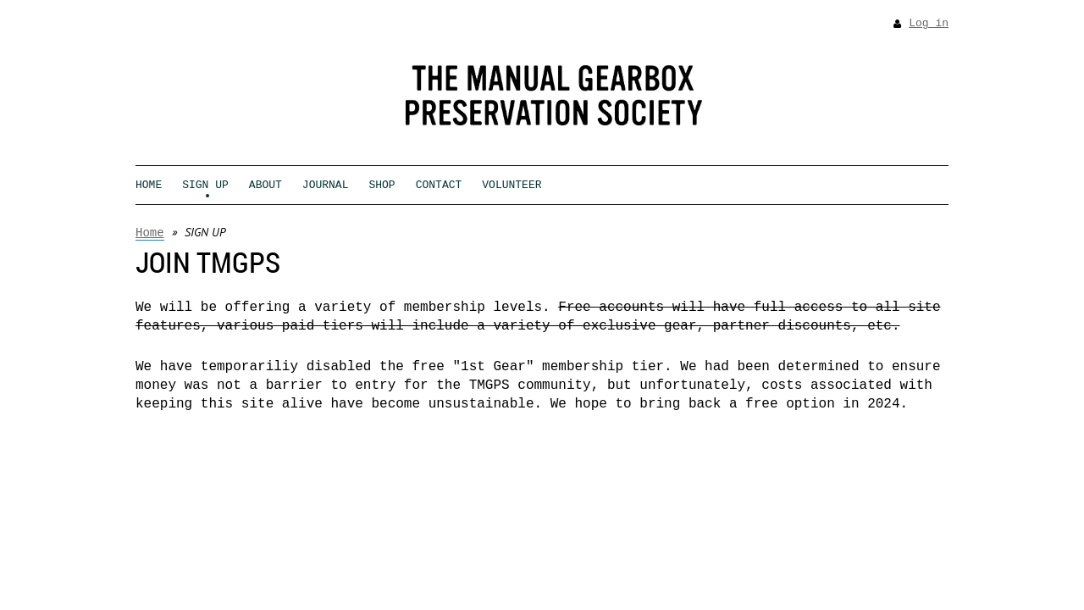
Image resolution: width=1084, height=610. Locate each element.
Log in (928, 23)
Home (150, 233)
